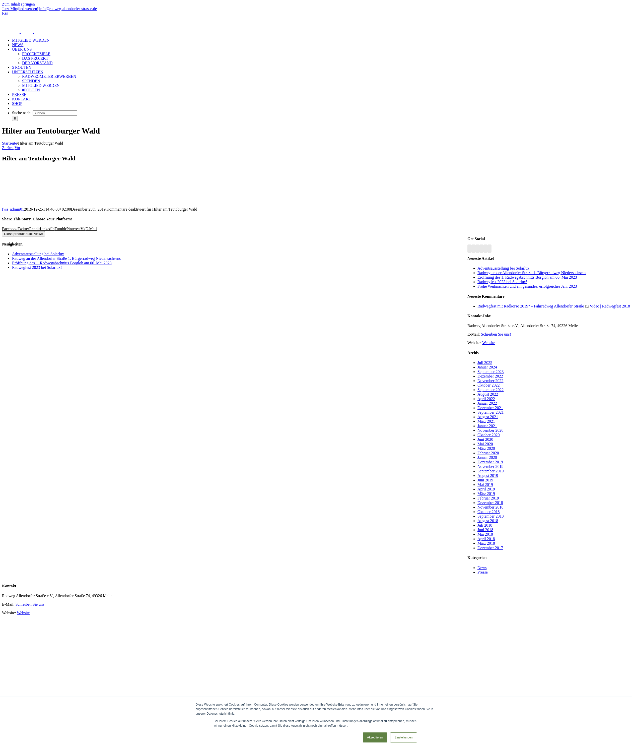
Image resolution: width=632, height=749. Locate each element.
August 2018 (487, 521)
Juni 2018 (485, 530)
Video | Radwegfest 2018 (610, 306)
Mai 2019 (485, 484)
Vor (17, 148)
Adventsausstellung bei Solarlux (503, 268)
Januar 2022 (487, 403)
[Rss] (469, 248)
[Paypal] (485, 248)
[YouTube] (477, 248)
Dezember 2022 (490, 376)
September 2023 (490, 371)
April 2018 (486, 539)
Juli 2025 (484, 362)
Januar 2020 (487, 457)
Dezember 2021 (490, 408)
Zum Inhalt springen (18, 4)
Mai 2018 (485, 534)
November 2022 (490, 381)
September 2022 (490, 390)
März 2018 (486, 543)
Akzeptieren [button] (375, 737)
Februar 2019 (488, 498)
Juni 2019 (485, 480)
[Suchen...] (55, 113)
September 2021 (490, 412)
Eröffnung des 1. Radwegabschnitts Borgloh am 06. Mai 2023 (527, 277)
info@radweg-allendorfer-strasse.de (68, 9)
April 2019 (486, 489)
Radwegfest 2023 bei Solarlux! (502, 282)
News (481, 568)
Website (488, 343)
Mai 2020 (485, 444)
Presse (482, 572)
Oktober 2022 (488, 385)
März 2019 (486, 493)
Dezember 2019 (490, 462)
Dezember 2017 (490, 548)
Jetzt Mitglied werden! (20, 9)
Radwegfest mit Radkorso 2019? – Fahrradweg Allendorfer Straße (530, 306)
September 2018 (490, 516)
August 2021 (487, 417)
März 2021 (486, 421)
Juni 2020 (485, 439)
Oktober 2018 (488, 512)
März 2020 (486, 448)
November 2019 (490, 466)
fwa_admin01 (13, 209)
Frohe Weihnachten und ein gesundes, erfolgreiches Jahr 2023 (527, 286)
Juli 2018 (484, 525)
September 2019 (490, 471)
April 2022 (486, 399)
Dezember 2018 (490, 503)
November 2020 (490, 430)
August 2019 (487, 475)
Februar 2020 (488, 453)
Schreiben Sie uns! (496, 334)
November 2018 (490, 507)
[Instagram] (481, 248)
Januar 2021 (487, 426)
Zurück (8, 148)
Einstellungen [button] (403, 737)
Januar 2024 (487, 367)
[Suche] (15, 118)
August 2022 (487, 394)
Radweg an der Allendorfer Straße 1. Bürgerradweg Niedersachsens (531, 273)
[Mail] (489, 248)
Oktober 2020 (488, 435)
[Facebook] (473, 248)
